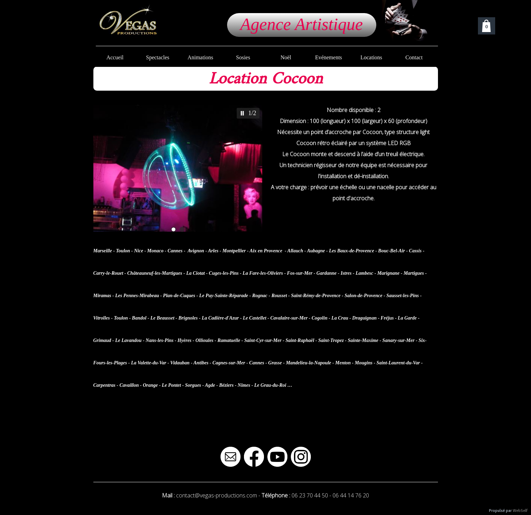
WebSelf (520, 510)
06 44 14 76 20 (351, 495)
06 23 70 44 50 (310, 495)
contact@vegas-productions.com (216, 495)
